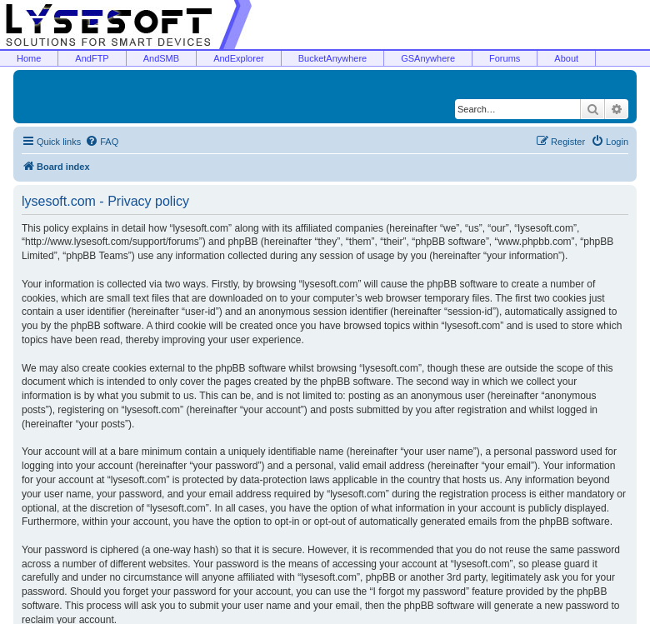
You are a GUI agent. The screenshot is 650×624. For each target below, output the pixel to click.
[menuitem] (101, 142)
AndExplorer (238, 58)
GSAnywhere (428, 58)
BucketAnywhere (333, 58)
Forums (504, 58)
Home (29, 58)
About (566, 58)
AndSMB (161, 58)
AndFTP (91, 58)
